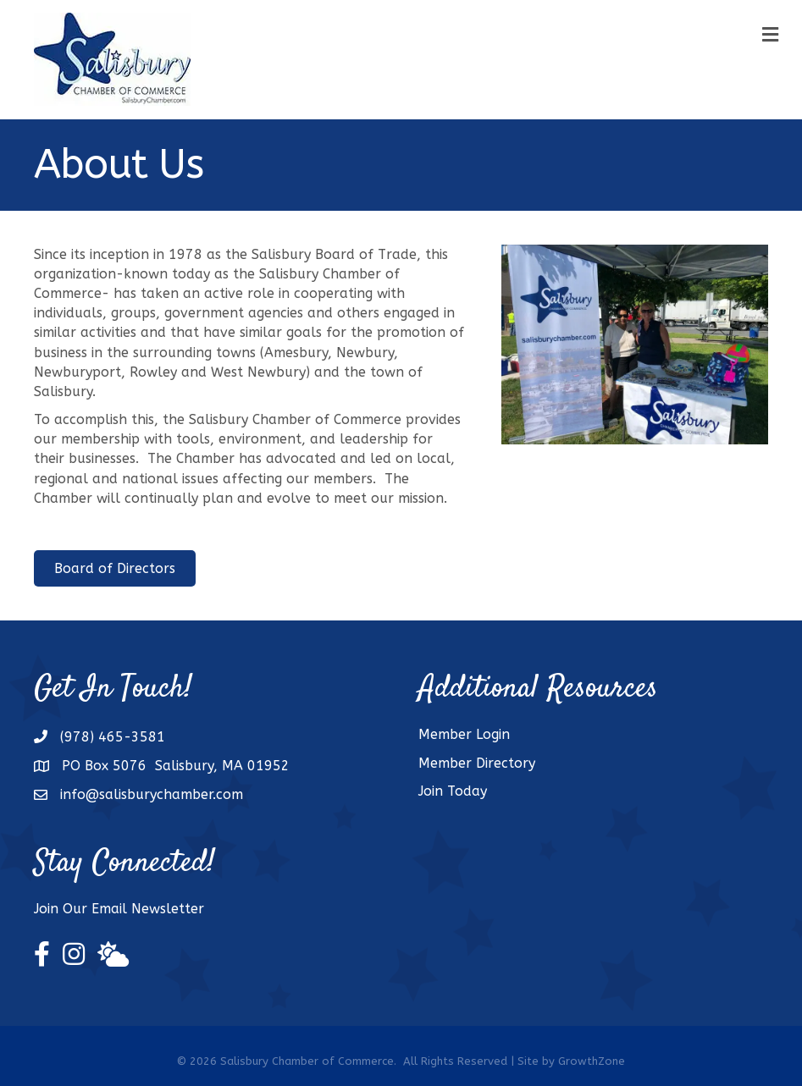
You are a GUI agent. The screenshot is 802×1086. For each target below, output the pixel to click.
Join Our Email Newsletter (119, 909)
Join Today (452, 791)
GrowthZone (591, 1061)
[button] (115, 568)
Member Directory (476, 763)
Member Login (464, 734)
